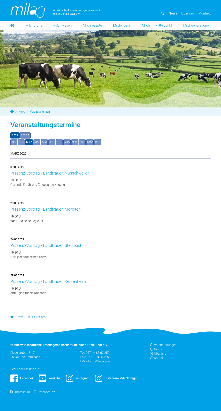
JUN (52, 142)
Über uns (158, 353)
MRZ (29, 142)
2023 (24, 135)
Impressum (22, 392)
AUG (67, 142)
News (156, 349)
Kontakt (157, 358)
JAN (13, 142)
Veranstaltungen (163, 345)
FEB (21, 142)
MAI (44, 142)
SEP (74, 142)
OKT (82, 142)
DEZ (97, 142)
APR (37, 142)
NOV (90, 142)
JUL (59, 142)
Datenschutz (46, 392)
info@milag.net (100, 361)
